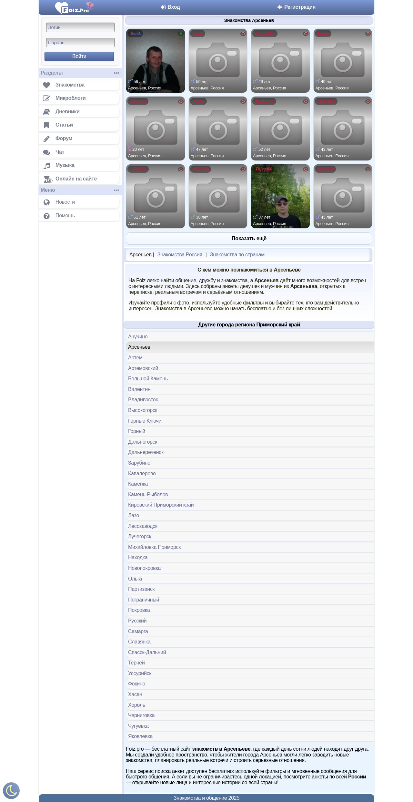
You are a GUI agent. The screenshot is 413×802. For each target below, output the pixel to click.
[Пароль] (80, 42)
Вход (170, 7)
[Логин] (80, 27)
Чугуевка (138, 726)
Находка (137, 557)
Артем (135, 357)
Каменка (138, 484)
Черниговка (141, 715)
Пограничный (143, 599)
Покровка (139, 610)
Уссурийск (139, 673)
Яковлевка (140, 736)
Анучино (137, 336)
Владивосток (143, 399)
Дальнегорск (142, 442)
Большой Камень (148, 378)
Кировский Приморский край (161, 505)
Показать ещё (249, 238)
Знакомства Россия (179, 254)
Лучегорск (139, 536)
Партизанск (141, 589)
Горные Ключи (144, 421)
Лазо (133, 515)
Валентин (139, 389)
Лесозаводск (142, 526)
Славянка (139, 641)
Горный (136, 431)
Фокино (136, 683)
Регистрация (296, 7)
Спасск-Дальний (147, 652)
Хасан (135, 694)
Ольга (135, 578)
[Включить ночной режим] (11, 792)
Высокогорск (142, 410)
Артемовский (143, 368)
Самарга (138, 631)
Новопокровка (144, 568)
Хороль (136, 705)
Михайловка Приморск (154, 547)
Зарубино (139, 463)
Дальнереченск (146, 452)
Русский (137, 620)
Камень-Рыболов (148, 494)
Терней (136, 662)
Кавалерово (142, 473)
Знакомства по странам (237, 254)
